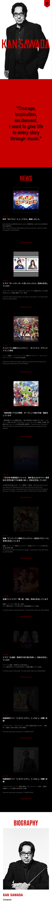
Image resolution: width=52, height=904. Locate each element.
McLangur (29, 899)
